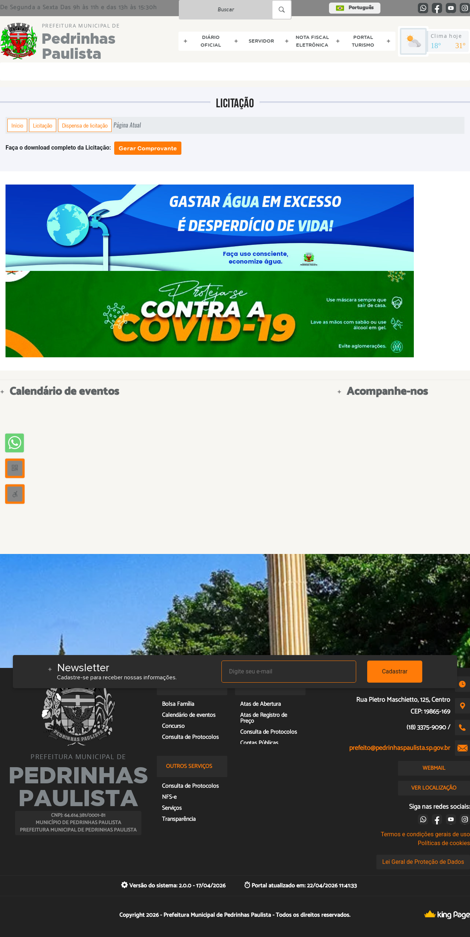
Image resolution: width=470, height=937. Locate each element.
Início (17, 125)
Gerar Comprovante (148, 148)
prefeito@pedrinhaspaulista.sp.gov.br (399, 748)
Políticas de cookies (444, 843)
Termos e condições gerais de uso (425, 834)
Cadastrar (395, 671)
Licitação (42, 125)
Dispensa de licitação (85, 125)
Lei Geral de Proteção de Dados (423, 861)
